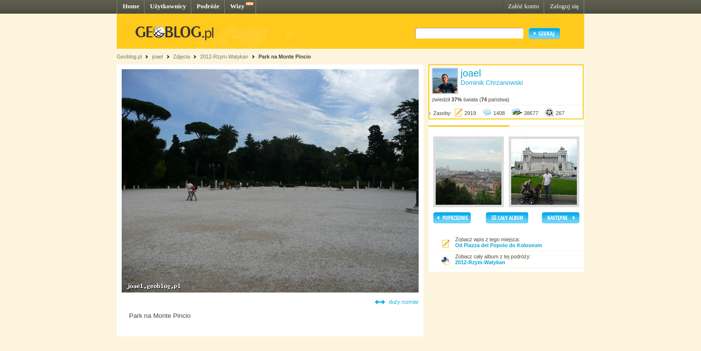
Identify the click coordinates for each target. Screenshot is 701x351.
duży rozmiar (404, 302)
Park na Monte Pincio (284, 56)
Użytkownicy (168, 6)
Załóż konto (523, 6)
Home (131, 6)
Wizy (237, 6)
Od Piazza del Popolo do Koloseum (498, 245)
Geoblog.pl (129, 56)
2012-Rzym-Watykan (224, 56)
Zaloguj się (564, 6)
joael (157, 56)
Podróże (208, 6)
